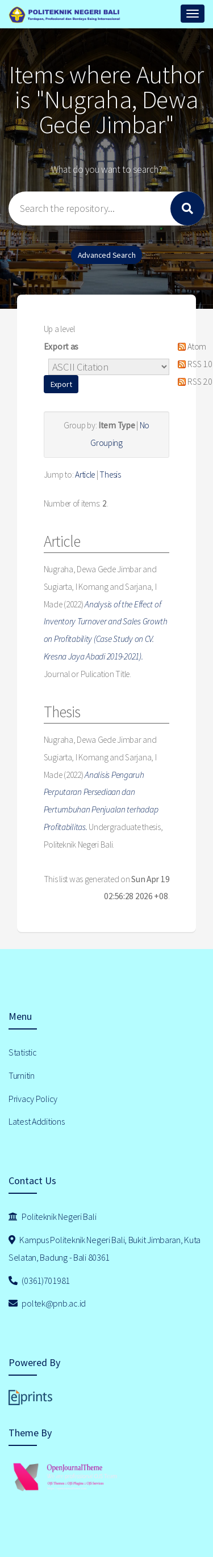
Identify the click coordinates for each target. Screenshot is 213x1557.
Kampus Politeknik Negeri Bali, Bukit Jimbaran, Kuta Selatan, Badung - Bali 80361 (105, 1248)
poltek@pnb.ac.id (47, 1303)
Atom (190, 346)
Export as (61, 346)
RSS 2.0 (193, 381)
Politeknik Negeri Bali (52, 1216)
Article (85, 474)
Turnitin (22, 1075)
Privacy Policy (33, 1098)
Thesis (109, 474)
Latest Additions (37, 1121)
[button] (61, 384)
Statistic (22, 1052)
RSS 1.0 (193, 364)
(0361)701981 (39, 1280)
